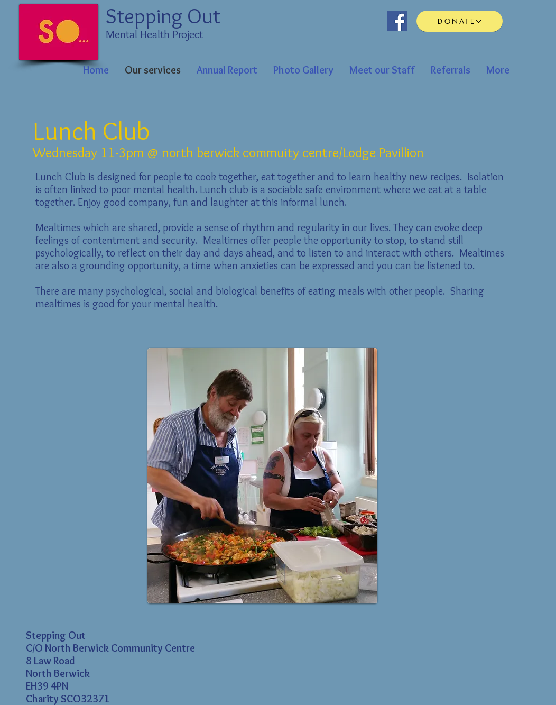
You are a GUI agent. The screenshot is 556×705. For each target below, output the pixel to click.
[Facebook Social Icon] (397, 21)
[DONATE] (459, 21)
